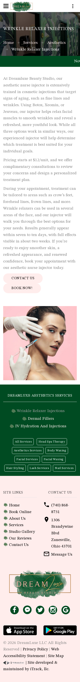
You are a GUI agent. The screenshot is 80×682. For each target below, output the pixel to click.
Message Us (61, 554)
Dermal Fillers (41, 419)
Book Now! (22, 288)
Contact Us (23, 278)
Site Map (56, 656)
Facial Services (27, 459)
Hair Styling (15, 468)
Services (30, 43)
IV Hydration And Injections (40, 426)
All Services (23, 441)
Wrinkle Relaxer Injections (41, 411)
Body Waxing (56, 450)
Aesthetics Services (28, 450)
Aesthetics (56, 43)
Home (8, 43)
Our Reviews (20, 538)
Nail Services (64, 468)
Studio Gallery (22, 532)
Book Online (20, 512)
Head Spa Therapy (52, 441)
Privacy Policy (35, 649)
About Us (17, 518)
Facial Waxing (54, 459)
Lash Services (39, 468)
